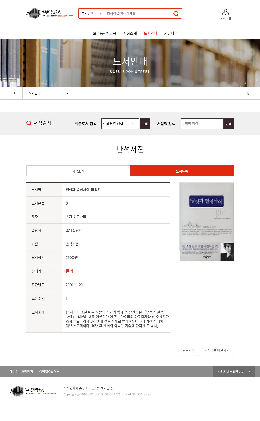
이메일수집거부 (49, 372)
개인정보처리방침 (21, 372)
